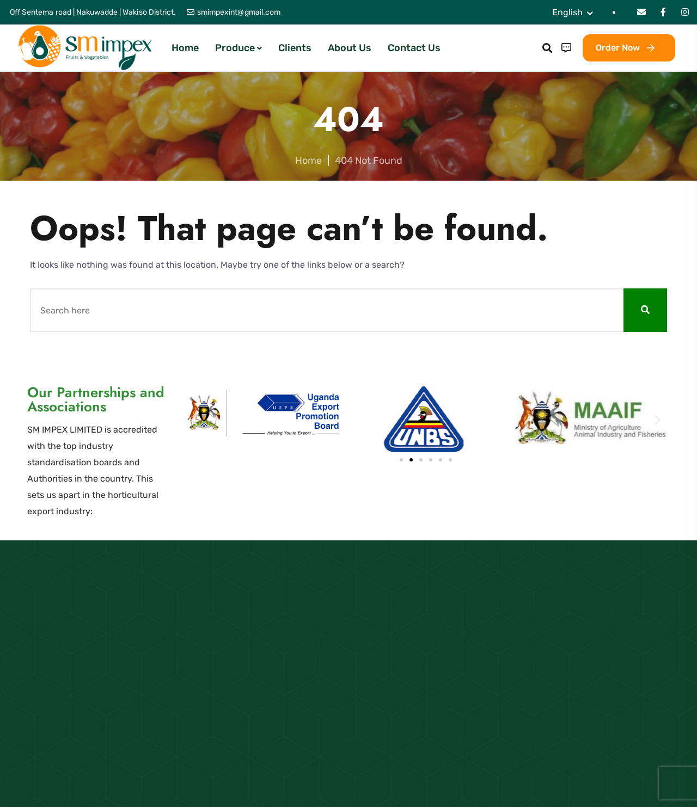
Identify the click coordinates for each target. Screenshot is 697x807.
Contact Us (414, 48)
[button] (216, 419)
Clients (294, 48)
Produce (235, 48)
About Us (349, 48)
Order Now (625, 47)
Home (185, 48)
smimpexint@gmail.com (238, 12)
